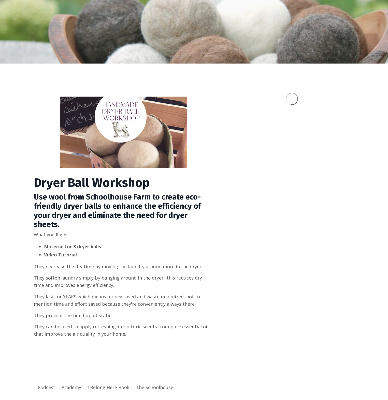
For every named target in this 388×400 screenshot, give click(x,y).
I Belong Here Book (109, 387)
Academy (71, 387)
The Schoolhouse (154, 387)
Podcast (46, 387)
